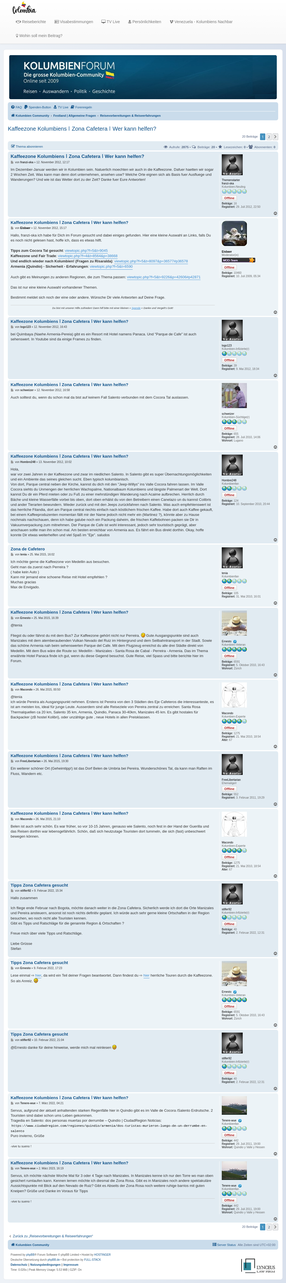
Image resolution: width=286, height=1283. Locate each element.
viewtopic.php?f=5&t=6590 (111, 266)
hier (38, 975)
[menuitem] (16, 107)
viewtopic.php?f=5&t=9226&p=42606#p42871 (164, 277)
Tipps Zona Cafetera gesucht (39, 885)
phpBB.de (53, 1259)
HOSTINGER (102, 1254)
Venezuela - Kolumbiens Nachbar (201, 21)
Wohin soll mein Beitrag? (39, 35)
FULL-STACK (92, 1259)
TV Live (110, 21)
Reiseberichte (31, 21)
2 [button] (269, 136)
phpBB (30, 1254)
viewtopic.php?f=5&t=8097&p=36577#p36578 (151, 261)
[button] (275, 136)
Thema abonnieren (27, 146)
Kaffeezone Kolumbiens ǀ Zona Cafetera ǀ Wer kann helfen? (82, 129)
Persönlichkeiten (144, 21)
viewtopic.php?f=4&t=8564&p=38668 (88, 256)
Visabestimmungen (73, 21)
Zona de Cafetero (28, 549)
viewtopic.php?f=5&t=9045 (86, 250)
